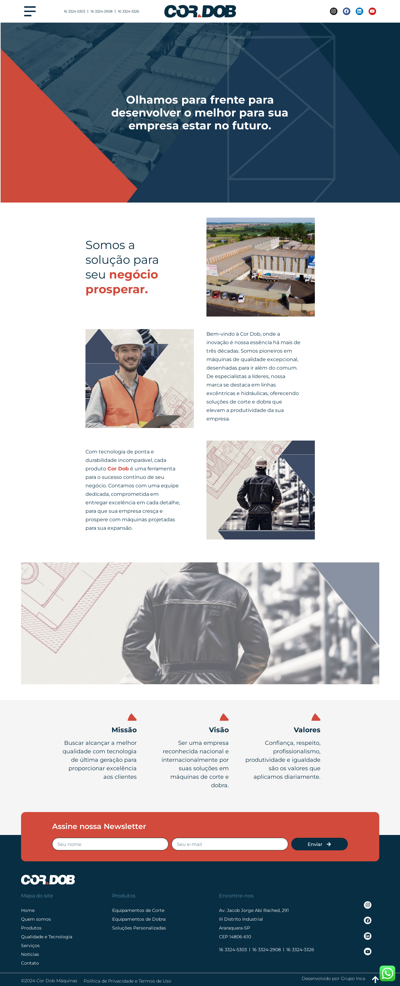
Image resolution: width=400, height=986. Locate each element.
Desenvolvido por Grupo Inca (333, 978)
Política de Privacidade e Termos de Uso (127, 981)
